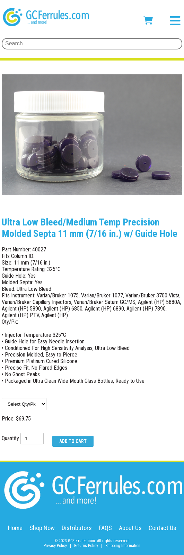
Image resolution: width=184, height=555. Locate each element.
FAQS (105, 527)
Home (15, 527)
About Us (130, 527)
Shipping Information (122, 545)
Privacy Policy (55, 545)
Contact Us (162, 527)
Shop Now (42, 527)
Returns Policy (86, 545)
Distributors (77, 527)
